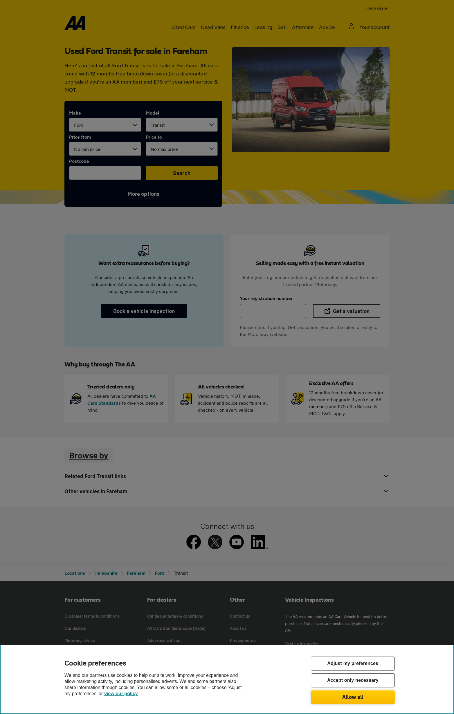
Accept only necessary (353, 680)
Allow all (352, 697)
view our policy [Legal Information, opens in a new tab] (121, 693)
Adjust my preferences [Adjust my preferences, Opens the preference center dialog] (352, 663)
